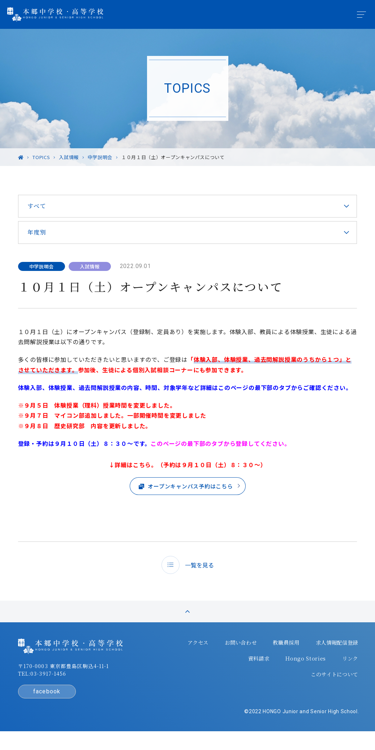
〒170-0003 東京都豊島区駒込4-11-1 (67, 683)
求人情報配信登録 (330, 659)
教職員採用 (280, 659)
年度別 (40, 232)
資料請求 (254, 674)
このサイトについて (328, 688)
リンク (344, 674)
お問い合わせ (234, 659)
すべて (40, 206)
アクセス (191, 659)
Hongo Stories (301, 674)
